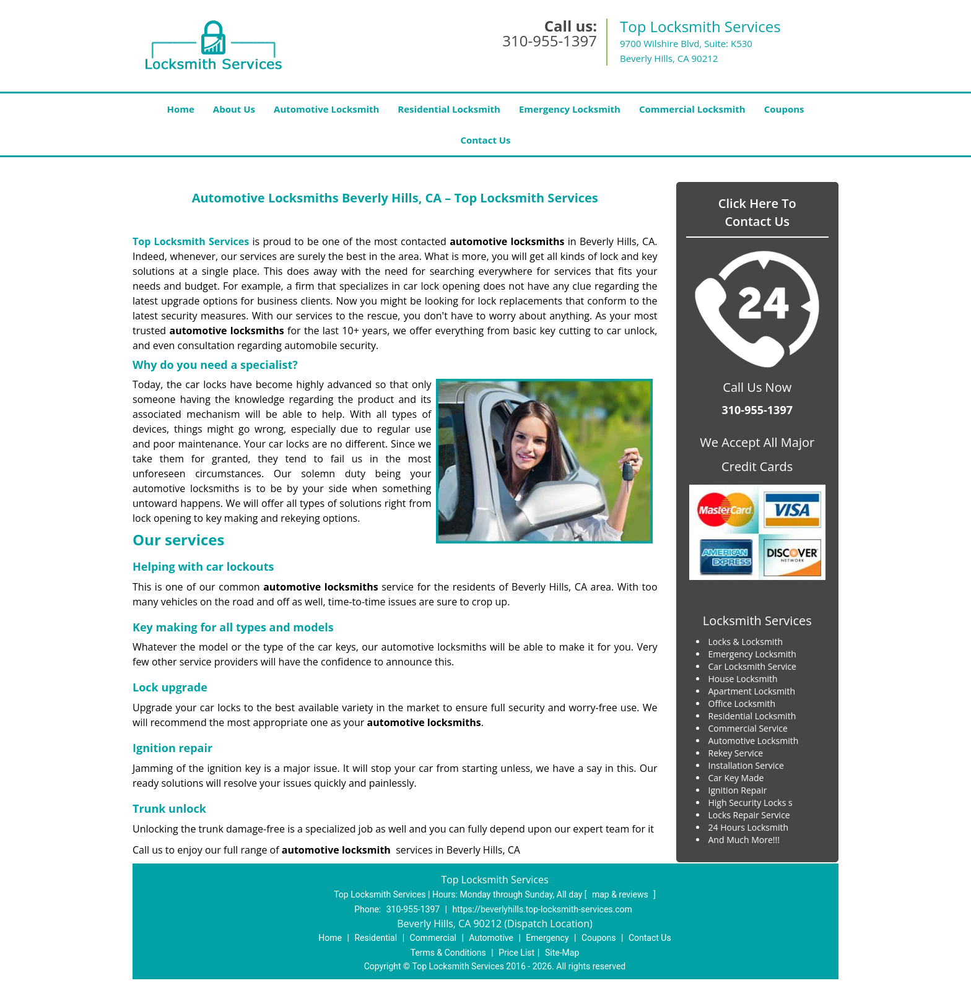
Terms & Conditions (448, 953)
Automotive (491, 938)
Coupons (784, 109)
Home (180, 109)
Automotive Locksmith (326, 109)
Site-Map (562, 953)
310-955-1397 (549, 40)
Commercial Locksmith (692, 109)
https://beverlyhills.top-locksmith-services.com (542, 909)
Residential (375, 938)
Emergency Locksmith (569, 109)
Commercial (433, 938)
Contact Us (485, 140)
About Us (234, 109)
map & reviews (621, 894)
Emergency (547, 938)
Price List (516, 953)
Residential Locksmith (449, 109)
